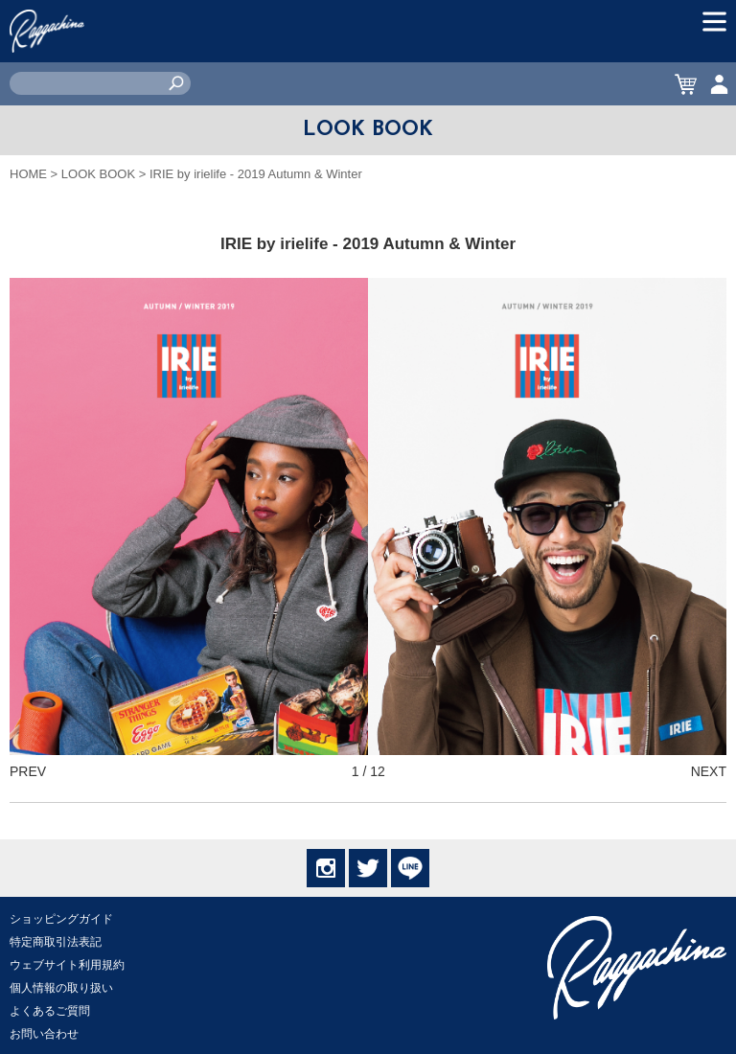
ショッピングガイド (61, 919)
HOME (28, 174)
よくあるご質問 (50, 1011)
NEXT (708, 771)
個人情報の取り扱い (61, 988)
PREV (28, 771)
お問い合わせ (44, 1034)
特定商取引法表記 (56, 942)
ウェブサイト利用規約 (67, 965)
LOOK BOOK (98, 174)
